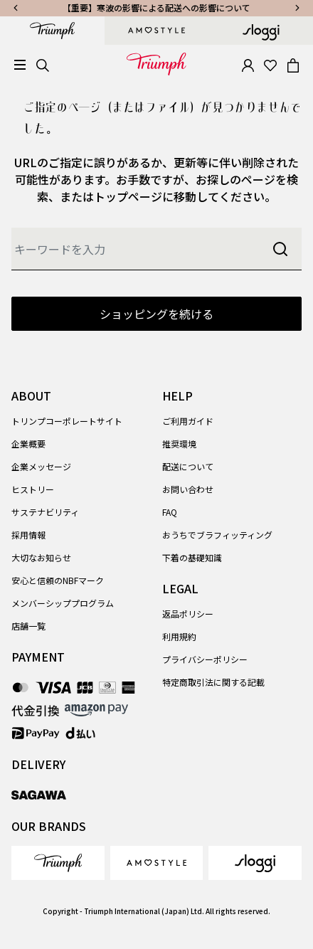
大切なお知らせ (41, 557)
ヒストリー (32, 489)
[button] (247, 64)
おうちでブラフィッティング (217, 535)
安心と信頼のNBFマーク (57, 580)
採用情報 (28, 535)
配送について (187, 466)
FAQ (169, 512)
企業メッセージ (41, 466)
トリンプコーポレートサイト (66, 421)
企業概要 (28, 444)
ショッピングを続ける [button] (156, 313)
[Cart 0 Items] (293, 64)
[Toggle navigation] (19, 65)
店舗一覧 (28, 626)
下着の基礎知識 (192, 557)
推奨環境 (179, 444)
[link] (58, 863)
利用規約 (179, 636)
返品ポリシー (187, 614)
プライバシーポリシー (205, 659)
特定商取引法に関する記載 (213, 682)
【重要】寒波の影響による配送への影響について (156, 7)
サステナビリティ (45, 512)
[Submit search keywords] (280, 249)
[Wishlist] (270, 64)
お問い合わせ (187, 489)
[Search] (42, 64)
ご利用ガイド (187, 421)
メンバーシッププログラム (62, 603)
